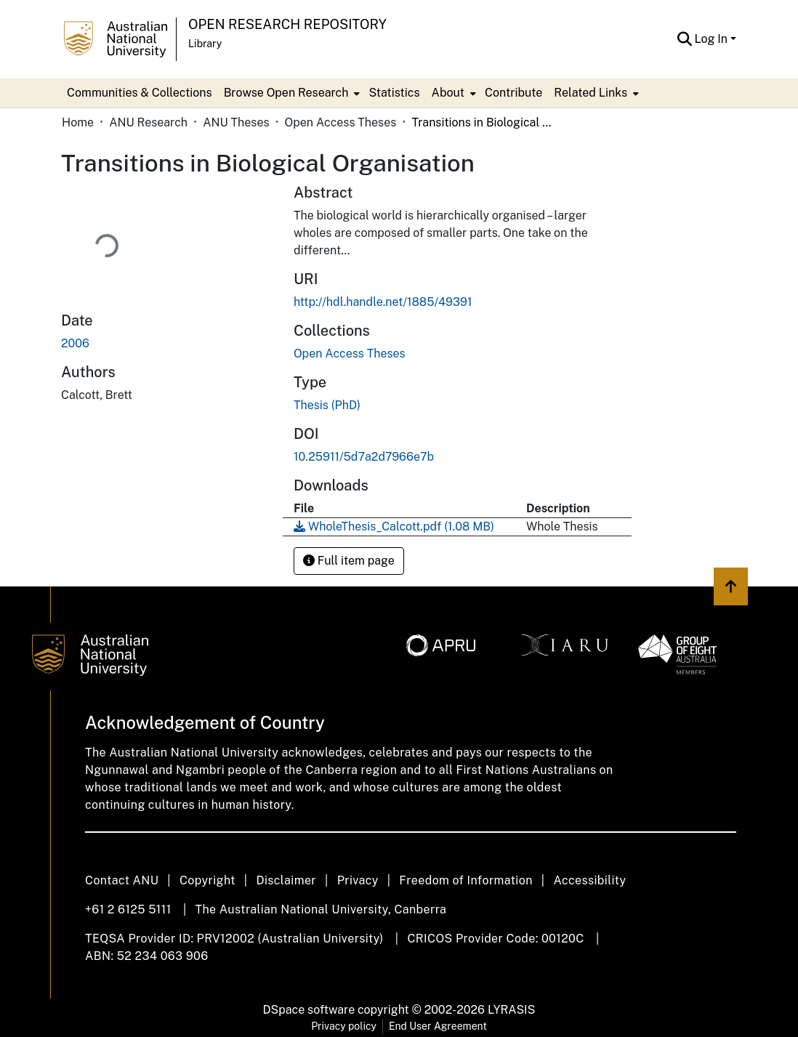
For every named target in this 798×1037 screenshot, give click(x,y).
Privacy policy (343, 1026)
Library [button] (205, 43)
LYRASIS (511, 1010)
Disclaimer (286, 880)
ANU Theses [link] (236, 122)
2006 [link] (75, 343)
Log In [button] (712, 39)
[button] (685, 39)
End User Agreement (438, 1026)
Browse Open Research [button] (286, 93)
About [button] (448, 93)
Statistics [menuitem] (393, 93)
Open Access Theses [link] (341, 122)
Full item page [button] (349, 561)
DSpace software (309, 1010)
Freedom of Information (465, 880)
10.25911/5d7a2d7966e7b (364, 457)
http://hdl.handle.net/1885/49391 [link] (383, 302)
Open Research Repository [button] (287, 24)
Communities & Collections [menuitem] (139, 93)
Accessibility (589, 880)
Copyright (207, 880)
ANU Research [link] (148, 122)
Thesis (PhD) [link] (327, 405)
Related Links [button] (590, 93)
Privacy (358, 880)
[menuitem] (290, 93)
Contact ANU (121, 880)
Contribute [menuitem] (513, 93)
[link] (350, 353)
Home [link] (78, 122)
